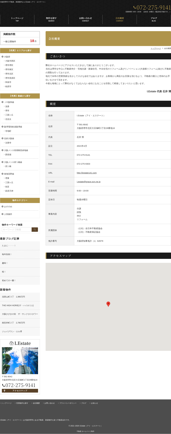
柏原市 (8, 87)
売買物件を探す (22, 403)
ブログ (153, 20)
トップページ (17, 20)
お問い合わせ (85, 20)
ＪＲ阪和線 (9, 103)
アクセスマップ (20, 391)
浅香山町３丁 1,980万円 (13, 297)
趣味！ (5, 264)
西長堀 (8, 155)
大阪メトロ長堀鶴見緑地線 (16, 151)
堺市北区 (9, 74)
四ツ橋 (8, 167)
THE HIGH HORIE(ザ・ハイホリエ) (18, 306)
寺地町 (8, 132)
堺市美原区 (10, 79)
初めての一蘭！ (9, 281)
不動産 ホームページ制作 (85, 431)
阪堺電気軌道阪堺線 (13, 127)
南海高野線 (9, 175)
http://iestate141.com (87, 173)
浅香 (7, 107)
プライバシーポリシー (68, 403)
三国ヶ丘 (9, 116)
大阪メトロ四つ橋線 (13, 163)
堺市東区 (9, 70)
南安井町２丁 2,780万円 (13, 323)
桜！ (4, 272)
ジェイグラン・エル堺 (12, 332)
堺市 (7, 111)
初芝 (7, 187)
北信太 (8, 120)
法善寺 (8, 143)
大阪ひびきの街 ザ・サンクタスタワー (20, 315)
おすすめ (8, 207)
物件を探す (51, 20)
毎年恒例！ (7, 255)
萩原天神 (9, 192)
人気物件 (8, 215)
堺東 (7, 179)
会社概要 (119, 20)
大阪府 (7, 57)
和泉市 (8, 83)
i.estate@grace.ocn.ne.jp (88, 182)
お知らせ (94, 403)
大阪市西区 (10, 62)
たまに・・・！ (9, 246)
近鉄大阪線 (9, 139)
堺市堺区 (9, 66)
